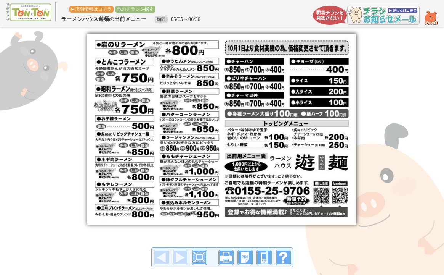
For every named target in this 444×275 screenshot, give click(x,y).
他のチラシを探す (135, 9)
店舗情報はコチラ (93, 9)
